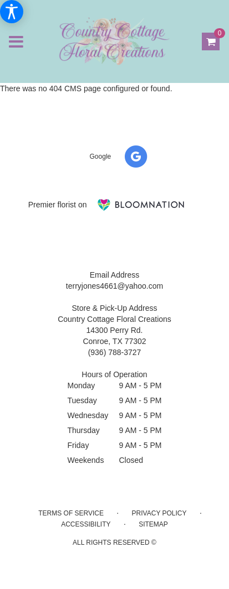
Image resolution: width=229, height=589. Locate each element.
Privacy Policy (159, 513)
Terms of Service (71, 513)
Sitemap (153, 524)
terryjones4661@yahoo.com (114, 286)
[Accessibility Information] (11, 11)
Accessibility (85, 524)
